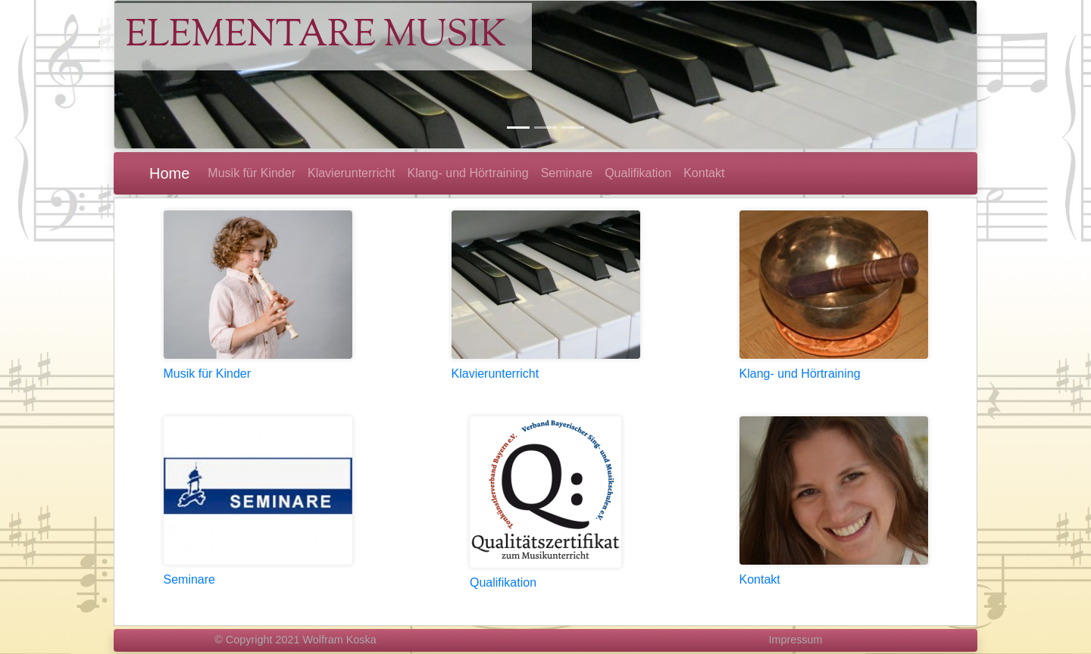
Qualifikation (503, 582)
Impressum (795, 640)
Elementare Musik (315, 37)
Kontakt (759, 579)
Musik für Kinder (208, 373)
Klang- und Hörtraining (800, 373)
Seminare (189, 579)
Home (169, 173)
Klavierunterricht (495, 373)
